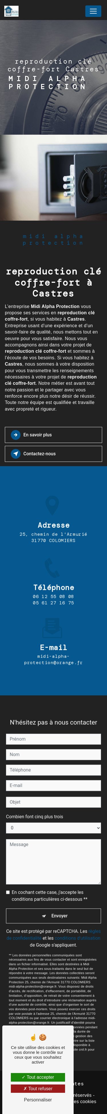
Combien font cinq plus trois (34, 808)
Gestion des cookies (74, 1101)
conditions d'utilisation (77, 930)
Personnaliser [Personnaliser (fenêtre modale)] (38, 1099)
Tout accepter (38, 1077)
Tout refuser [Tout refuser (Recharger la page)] (38, 1088)
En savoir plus (31, 435)
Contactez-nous (33, 454)
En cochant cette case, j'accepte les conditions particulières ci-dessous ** (49, 888)
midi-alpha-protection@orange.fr (53, 652)
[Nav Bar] (93, 11)
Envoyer (59, 908)
